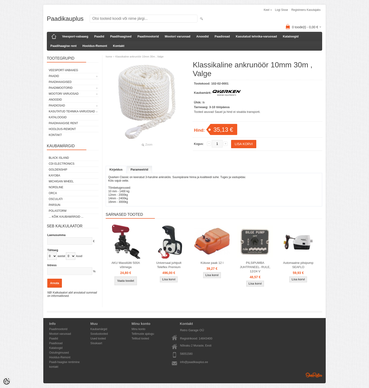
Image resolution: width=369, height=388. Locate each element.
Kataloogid (291, 36)
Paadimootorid (148, 36)
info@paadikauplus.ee (194, 362)
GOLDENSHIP (58, 169)
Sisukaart (96, 343)
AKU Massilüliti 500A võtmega (126, 269)
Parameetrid (139, 169)
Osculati (56, 199)
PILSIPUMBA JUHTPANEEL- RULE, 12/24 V (255, 271)
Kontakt (118, 46)
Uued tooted (98, 338)
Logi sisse (281, 10)
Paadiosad (222, 36)
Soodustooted (99, 333)
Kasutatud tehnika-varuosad (256, 36)
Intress (51, 265)
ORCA (53, 193)
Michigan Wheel (61, 181)
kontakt (53, 366)
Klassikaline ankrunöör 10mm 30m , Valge (139, 56)
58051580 (186, 353)
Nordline (56, 187)
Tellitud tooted (140, 338)
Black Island (59, 157)
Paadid (99, 36)
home (109, 56)
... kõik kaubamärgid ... (66, 216)
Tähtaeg (52, 250)
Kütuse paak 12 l (212, 266)
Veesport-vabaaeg (75, 36)
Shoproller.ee (314, 375)
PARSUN (54, 205)
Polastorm (57, 210)
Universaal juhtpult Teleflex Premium (168, 269)
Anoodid (202, 36)
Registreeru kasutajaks (306, 10)
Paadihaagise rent (63, 46)
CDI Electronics (61, 163)
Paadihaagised (121, 36)
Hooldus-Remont (94, 46)
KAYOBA (54, 175)
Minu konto (138, 329)
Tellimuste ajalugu (143, 333)
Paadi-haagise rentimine (64, 362)
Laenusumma (56, 235)
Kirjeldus (116, 169)
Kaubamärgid (98, 329)
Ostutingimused (59, 352)
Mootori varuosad (177, 36)
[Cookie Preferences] (6, 381)
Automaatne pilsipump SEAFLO (298, 269)
